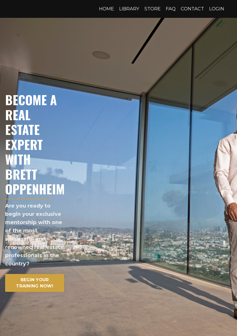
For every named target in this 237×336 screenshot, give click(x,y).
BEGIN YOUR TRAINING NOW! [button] (34, 282)
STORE (152, 9)
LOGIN (216, 9)
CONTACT (192, 9)
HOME (106, 9)
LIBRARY (129, 9)
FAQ (171, 9)
